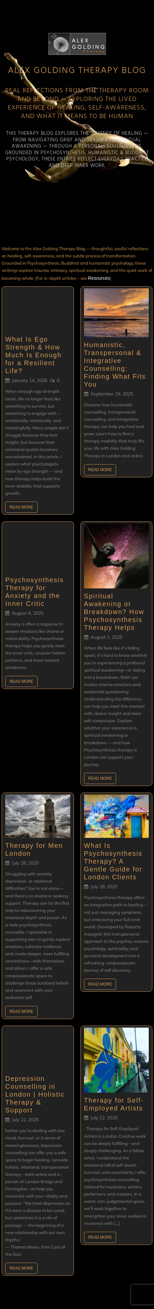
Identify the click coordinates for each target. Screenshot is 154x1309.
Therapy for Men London (34, 849)
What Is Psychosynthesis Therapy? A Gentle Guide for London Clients (113, 861)
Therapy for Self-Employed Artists (114, 1104)
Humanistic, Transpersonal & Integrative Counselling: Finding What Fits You (115, 364)
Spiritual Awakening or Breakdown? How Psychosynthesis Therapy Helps (114, 611)
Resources (99, 278)
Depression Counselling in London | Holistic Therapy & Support (35, 1094)
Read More (21, 507)
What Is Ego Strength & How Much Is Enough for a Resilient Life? (33, 355)
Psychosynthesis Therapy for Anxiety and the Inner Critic (34, 591)
